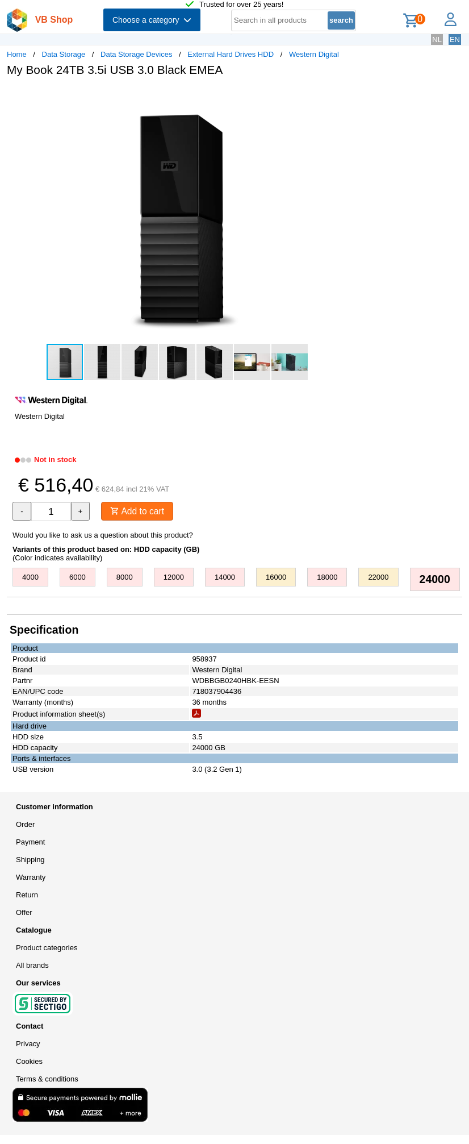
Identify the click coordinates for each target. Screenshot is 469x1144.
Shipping (30, 860)
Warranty (30, 877)
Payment (30, 842)
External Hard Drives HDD (230, 54)
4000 (30, 577)
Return (27, 895)
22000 (378, 577)
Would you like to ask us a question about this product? (102, 535)
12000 (174, 577)
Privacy (28, 1044)
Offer (24, 913)
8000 (124, 577)
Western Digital (314, 54)
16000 (276, 577)
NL (437, 39)
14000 (225, 577)
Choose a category (151, 19)
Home (17, 54)
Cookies (29, 1062)
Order (25, 825)
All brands (32, 966)
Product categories (46, 948)
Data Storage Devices (136, 54)
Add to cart (138, 511)
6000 (77, 577)
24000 (435, 579)
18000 (327, 577)
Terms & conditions (47, 1079)
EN (455, 39)
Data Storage (64, 54)
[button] (337, 97)
